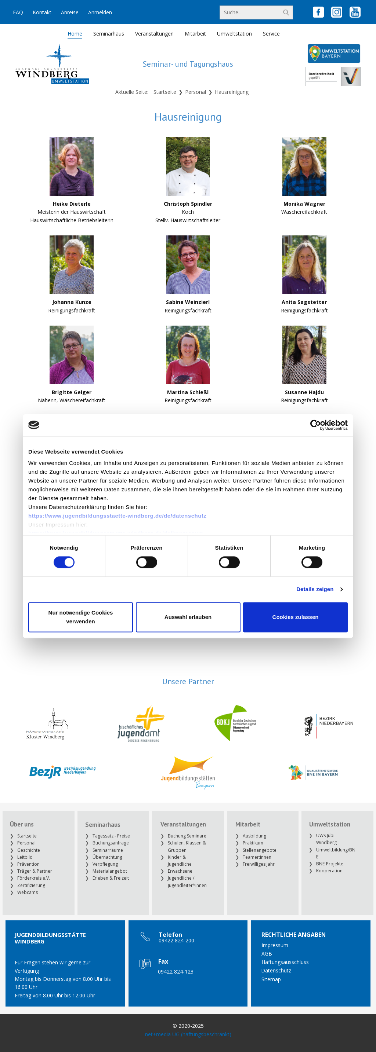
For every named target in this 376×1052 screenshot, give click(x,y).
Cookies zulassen (295, 617)
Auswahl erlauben (188, 617)
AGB (266, 953)
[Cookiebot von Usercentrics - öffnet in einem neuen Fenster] (315, 424)
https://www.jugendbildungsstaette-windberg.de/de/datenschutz (117, 516)
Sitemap (271, 979)
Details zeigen (314, 589)
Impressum (274, 945)
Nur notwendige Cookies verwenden (80, 616)
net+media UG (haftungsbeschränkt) (188, 1034)
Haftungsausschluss (285, 961)
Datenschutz (276, 970)
